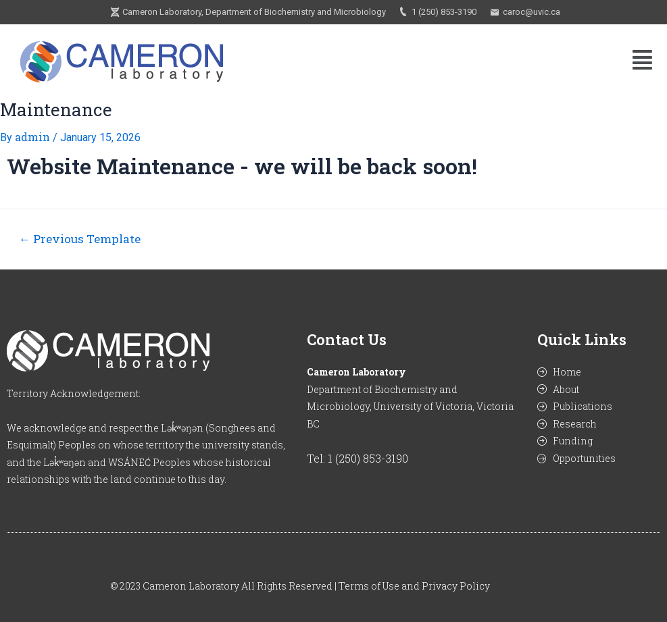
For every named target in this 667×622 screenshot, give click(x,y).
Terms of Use (369, 585)
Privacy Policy (456, 585)
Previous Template (80, 238)
